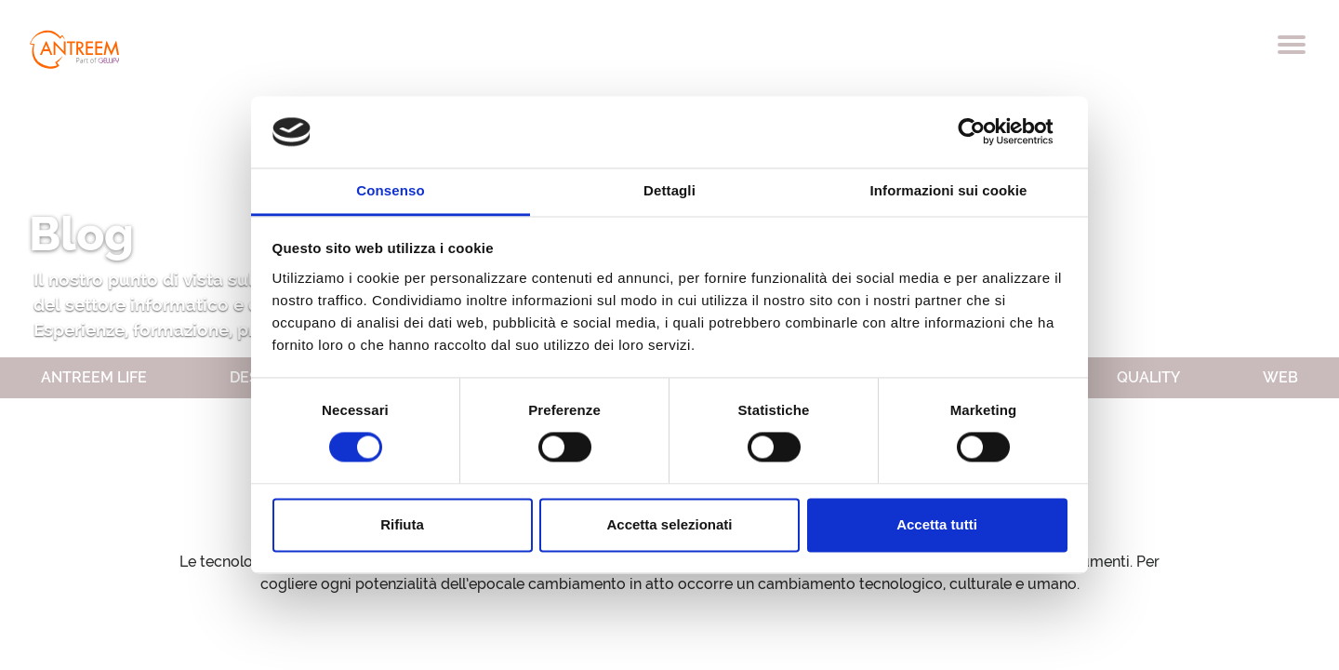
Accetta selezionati (669, 524)
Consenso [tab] (390, 190)
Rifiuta (402, 524)
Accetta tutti (936, 524)
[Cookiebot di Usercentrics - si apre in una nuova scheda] (986, 132)
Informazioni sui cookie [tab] (948, 190)
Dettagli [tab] (669, 190)
